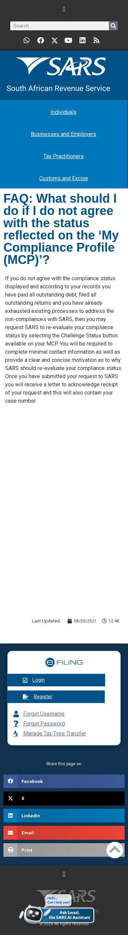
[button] (64, 9)
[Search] (113, 25)
